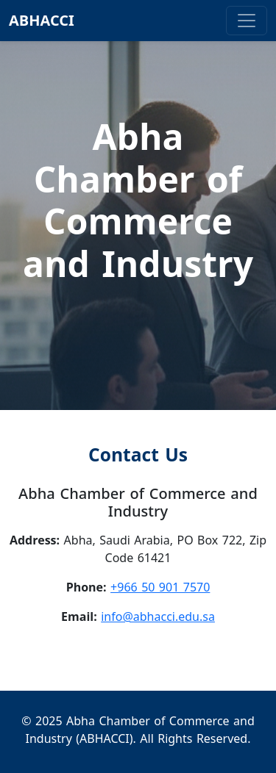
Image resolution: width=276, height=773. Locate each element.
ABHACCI (41, 21)
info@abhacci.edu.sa (158, 616)
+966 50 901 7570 (160, 587)
